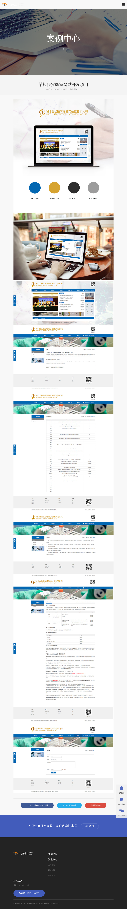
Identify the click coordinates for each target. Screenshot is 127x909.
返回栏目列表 (96, 805)
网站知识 (51, 870)
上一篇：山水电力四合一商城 (37, 805)
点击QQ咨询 (89, 826)
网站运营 (51, 875)
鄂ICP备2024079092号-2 (50, 903)
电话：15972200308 (29, 893)
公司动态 (51, 865)
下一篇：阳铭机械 (69, 805)
